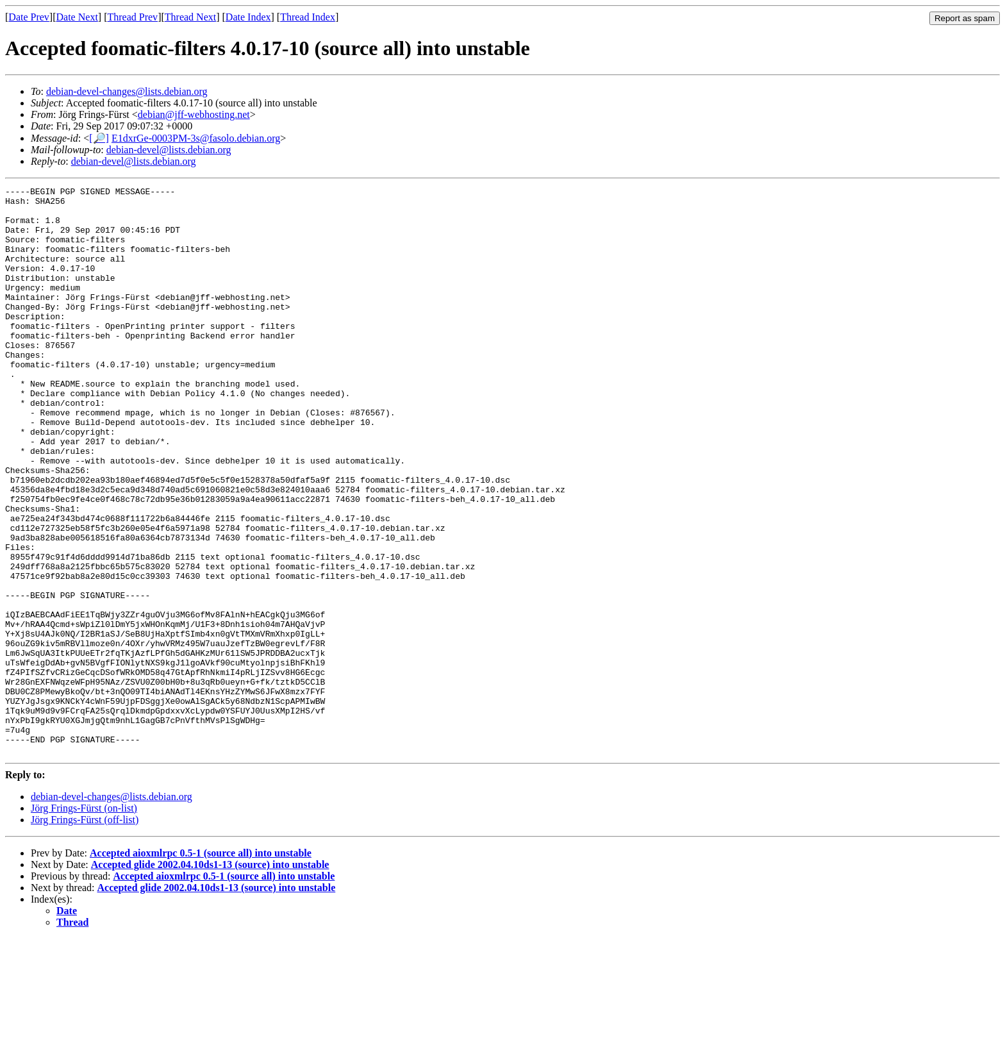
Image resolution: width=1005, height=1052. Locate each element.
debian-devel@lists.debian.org (168, 149)
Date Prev (28, 17)
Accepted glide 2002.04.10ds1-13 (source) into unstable (210, 978)
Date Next (77, 17)
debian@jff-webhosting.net (194, 114)
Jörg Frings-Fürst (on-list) (84, 921)
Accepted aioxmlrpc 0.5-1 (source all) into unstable (200, 966)
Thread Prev (132, 17)
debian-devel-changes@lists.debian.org (127, 91)
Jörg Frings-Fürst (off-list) (84, 933)
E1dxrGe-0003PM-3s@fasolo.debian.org (196, 138)
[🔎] (99, 138)
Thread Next (190, 17)
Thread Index (307, 17)
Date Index (248, 17)
